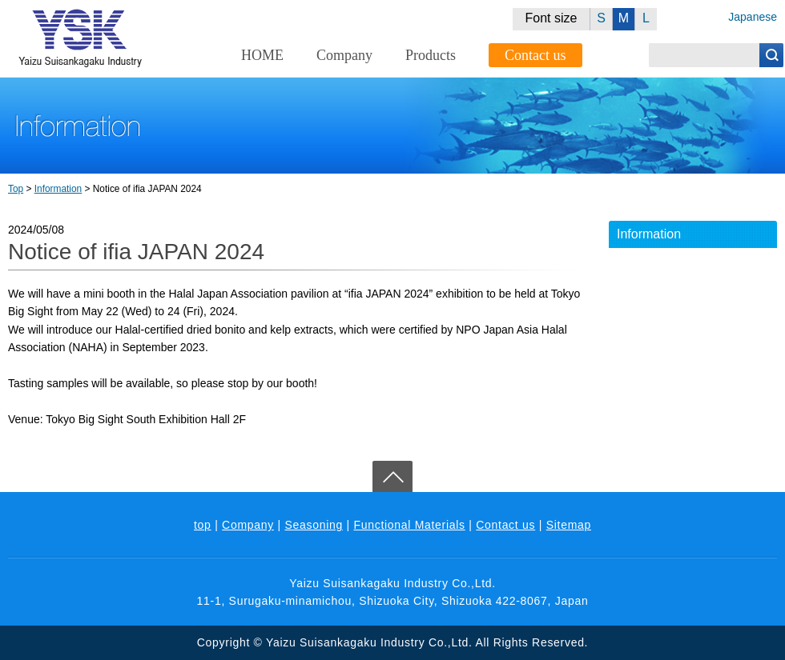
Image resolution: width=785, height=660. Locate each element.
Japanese (752, 16)
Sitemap (568, 524)
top (202, 524)
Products (430, 55)
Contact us (535, 55)
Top (15, 188)
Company (344, 55)
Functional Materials (409, 524)
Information (58, 188)
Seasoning (313, 524)
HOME (262, 55)
